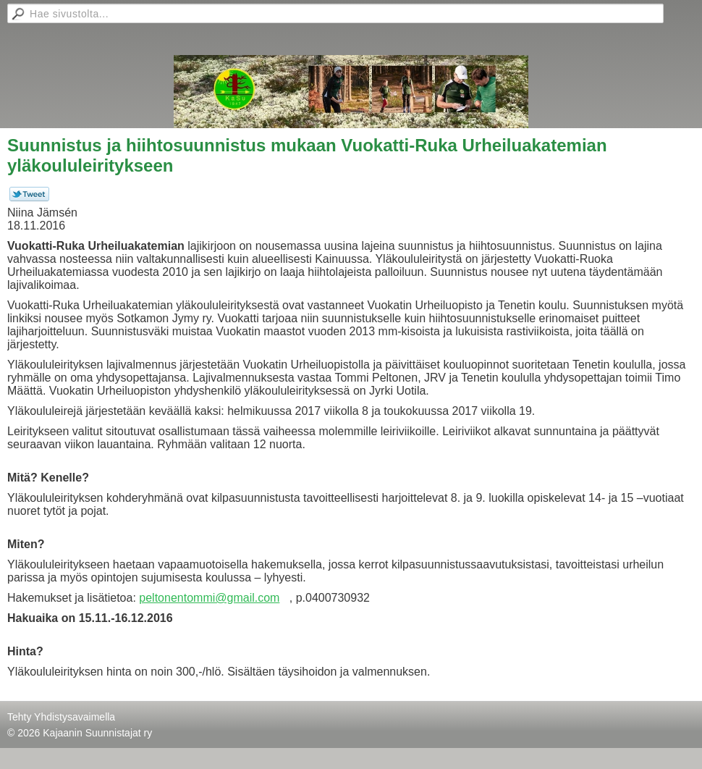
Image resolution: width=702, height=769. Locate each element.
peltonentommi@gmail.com (209, 598)
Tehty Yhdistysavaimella (61, 717)
